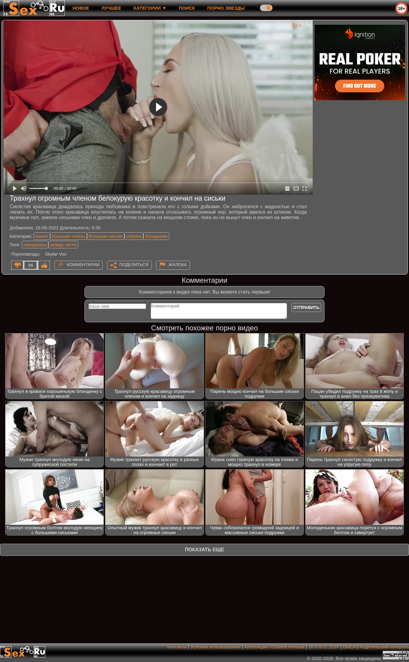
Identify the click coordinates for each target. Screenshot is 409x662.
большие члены (68, 236)
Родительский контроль (384, 646)
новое (80, 8)
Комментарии (83, 264)
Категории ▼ (150, 8)
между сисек (63, 244)
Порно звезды (226, 8)
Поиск (187, 8)
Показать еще (204, 549)
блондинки (156, 236)
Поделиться (134, 264)
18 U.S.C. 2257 (323, 646)
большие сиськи (106, 236)
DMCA (349, 646)
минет (42, 236)
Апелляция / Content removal (274, 646)
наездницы (35, 244)
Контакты (177, 646)
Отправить (306, 307)
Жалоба (177, 264)
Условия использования (215, 646)
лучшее (111, 8)
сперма (134, 236)
